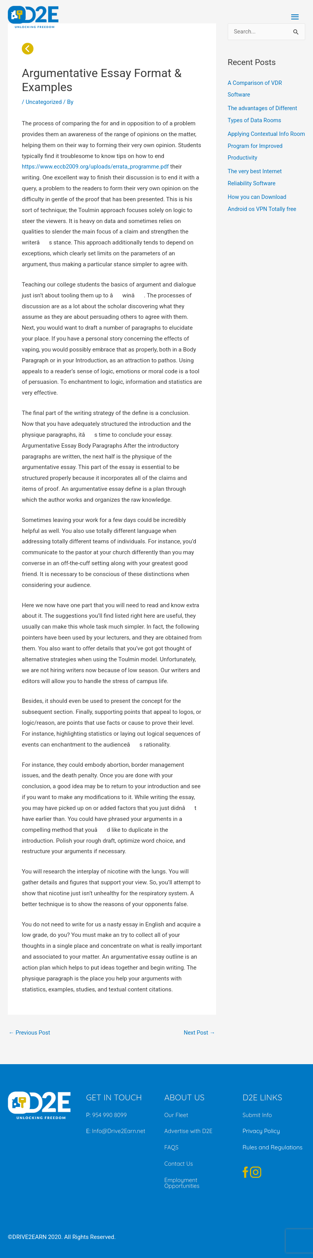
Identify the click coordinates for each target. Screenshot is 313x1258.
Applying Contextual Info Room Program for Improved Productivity (265, 144)
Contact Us (179, 1163)
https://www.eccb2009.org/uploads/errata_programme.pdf (98, 166)
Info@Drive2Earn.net (118, 1131)
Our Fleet (176, 1115)
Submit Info (258, 1115)
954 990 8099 (110, 1115)
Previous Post (30, 1032)
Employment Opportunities (182, 1182)
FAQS (171, 1147)
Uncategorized (44, 101)
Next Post (199, 1032)
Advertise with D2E (189, 1131)
